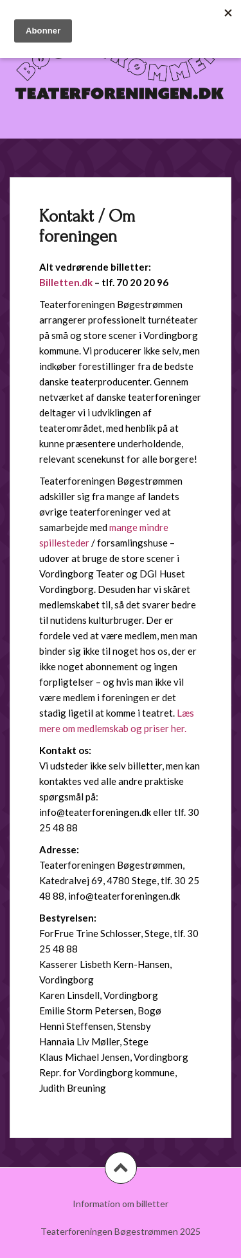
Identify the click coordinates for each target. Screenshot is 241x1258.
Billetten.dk (66, 282)
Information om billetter (120, 1203)
